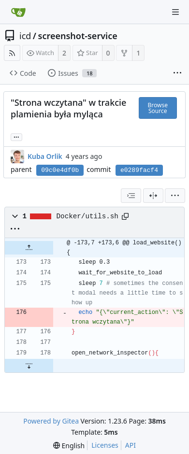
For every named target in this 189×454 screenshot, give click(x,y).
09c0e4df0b (60, 170)
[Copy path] (125, 216)
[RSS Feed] (12, 53)
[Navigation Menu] (175, 12)
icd (25, 36)
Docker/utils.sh (87, 216)
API (130, 445)
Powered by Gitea (51, 421)
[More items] (177, 73)
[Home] (18, 12)
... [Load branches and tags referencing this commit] (16, 136)
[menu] (175, 195)
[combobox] (131, 195)
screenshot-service (77, 36)
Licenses (104, 445)
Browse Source (158, 108)
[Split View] (153, 195)
